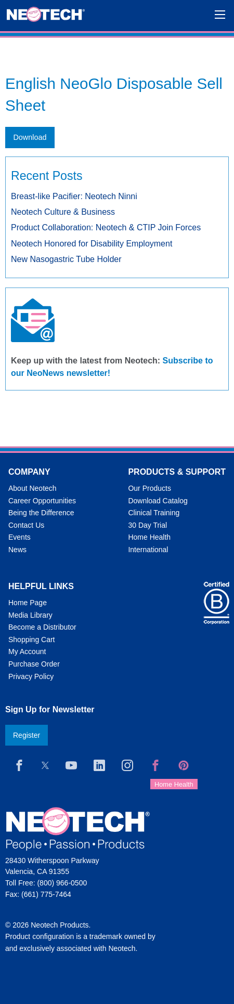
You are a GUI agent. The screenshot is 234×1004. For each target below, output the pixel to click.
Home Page (27, 602)
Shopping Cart (31, 639)
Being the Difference (41, 512)
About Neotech (32, 488)
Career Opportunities (42, 501)
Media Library (30, 615)
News (17, 549)
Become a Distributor (42, 627)
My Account (27, 651)
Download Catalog (157, 501)
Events (19, 537)
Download (29, 137)
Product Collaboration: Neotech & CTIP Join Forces (106, 227)
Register (26, 735)
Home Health (149, 537)
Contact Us (26, 525)
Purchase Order (34, 664)
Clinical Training (153, 512)
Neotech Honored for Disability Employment (91, 243)
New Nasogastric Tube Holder (66, 259)
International (148, 549)
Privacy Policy (31, 676)
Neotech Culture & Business (63, 211)
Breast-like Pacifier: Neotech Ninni (74, 196)
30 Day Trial (147, 525)
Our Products (149, 488)
